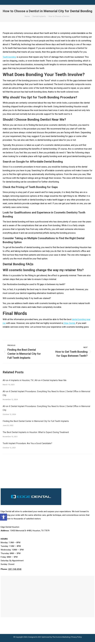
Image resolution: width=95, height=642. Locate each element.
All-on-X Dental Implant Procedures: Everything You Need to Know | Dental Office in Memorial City (46, 393)
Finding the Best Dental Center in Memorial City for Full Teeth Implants (36, 421)
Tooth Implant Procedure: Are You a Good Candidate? (27, 443)
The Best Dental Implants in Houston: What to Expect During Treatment (36, 432)
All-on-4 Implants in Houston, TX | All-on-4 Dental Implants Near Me (34, 380)
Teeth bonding (9, 57)
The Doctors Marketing (61, 637)
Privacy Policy (76, 637)
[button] (3, 517)
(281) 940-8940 (14, 569)
